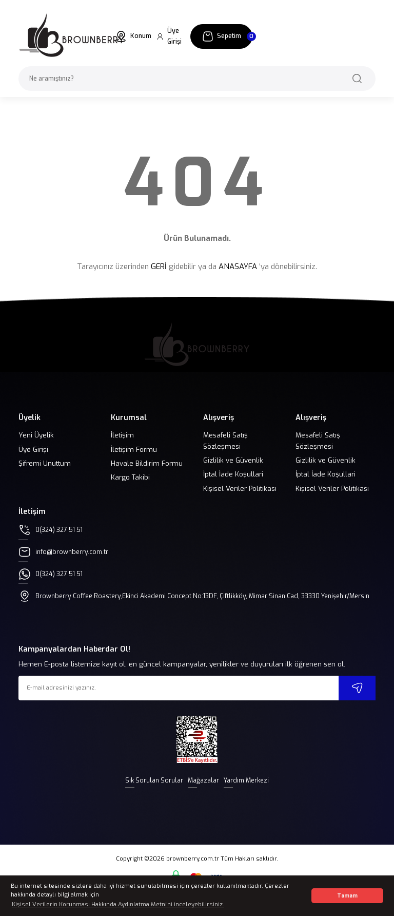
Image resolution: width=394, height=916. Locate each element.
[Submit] (357, 697)
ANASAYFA (238, 266)
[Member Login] (171, 36)
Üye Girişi (33, 449)
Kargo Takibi (130, 477)
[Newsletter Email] (197, 697)
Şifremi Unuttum (44, 463)
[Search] (197, 78)
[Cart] (221, 36)
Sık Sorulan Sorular (150, 790)
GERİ (159, 266)
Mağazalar (203, 790)
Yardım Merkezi (250, 790)
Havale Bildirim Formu (147, 463)
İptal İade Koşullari (233, 474)
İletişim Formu (134, 449)
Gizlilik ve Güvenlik (233, 460)
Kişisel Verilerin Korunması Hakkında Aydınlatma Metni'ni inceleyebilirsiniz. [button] (118, 904)
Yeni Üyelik (36, 435)
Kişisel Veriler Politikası (240, 488)
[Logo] (71, 36)
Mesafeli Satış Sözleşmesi (225, 440)
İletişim (122, 435)
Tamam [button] (347, 895)
